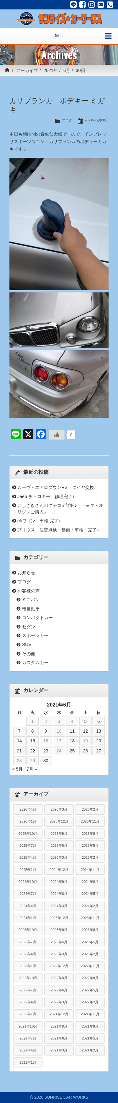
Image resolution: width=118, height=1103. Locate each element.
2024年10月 (28, 882)
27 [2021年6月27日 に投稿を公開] (98, 750)
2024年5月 (90, 893)
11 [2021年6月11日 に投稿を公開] (72, 731)
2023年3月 (59, 954)
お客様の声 (29, 590)
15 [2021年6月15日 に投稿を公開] (32, 740)
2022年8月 (90, 978)
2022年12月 (59, 966)
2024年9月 (59, 882)
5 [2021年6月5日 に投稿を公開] (85, 721)
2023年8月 (90, 930)
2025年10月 (28, 833)
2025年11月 (90, 821)
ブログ (67, 120)
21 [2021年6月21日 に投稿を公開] (19, 750)
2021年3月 (59, 1050)
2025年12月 (59, 821)
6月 (66, 70)
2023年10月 (28, 930)
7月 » (31, 769)
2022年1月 (28, 1014)
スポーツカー (35, 635)
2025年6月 (59, 845)
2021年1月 (28, 1062)
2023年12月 (59, 918)
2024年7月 (28, 893)
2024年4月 (28, 906)
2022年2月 (90, 1002)
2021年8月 (90, 1026)
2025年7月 (28, 845)
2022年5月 (90, 990)
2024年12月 (59, 870)
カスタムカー (35, 662)
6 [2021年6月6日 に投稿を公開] (99, 721)
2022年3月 (59, 1002)
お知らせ (26, 572)
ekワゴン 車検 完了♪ (39, 520)
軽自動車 (31, 608)
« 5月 (17, 769)
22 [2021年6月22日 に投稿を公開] (32, 750)
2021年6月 (59, 1038)
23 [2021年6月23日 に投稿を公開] (45, 750)
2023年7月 (28, 942)
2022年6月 (59, 990)
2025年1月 (28, 870)
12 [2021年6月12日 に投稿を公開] (85, 731)
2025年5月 (90, 845)
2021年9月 (59, 1026)
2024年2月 (90, 906)
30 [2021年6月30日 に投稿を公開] (45, 760)
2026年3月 (59, 809)
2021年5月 (90, 1038)
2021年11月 (90, 1014)
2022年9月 (59, 978)
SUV (26, 644)
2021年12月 (59, 1014)
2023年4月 (28, 954)
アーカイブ (27, 70)
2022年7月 (28, 990)
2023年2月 (90, 954)
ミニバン (31, 599)
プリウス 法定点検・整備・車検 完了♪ (58, 529)
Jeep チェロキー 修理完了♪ (46, 496)
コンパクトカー (37, 617)
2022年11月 (90, 966)
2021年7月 (28, 1038)
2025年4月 (28, 857)
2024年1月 (28, 918)
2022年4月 (28, 1002)
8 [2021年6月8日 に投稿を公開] (32, 731)
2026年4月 (28, 809)
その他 (28, 653)
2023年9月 (59, 930)
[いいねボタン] (57, 435)
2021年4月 (28, 1050)
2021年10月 (28, 1026)
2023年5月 (90, 942)
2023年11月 (90, 918)
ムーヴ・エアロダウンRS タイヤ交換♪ (56, 487)
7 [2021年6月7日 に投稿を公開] (19, 731)
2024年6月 (59, 893)
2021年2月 (90, 1050)
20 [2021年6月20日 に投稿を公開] (98, 740)
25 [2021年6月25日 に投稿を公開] (72, 750)
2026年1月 (28, 821)
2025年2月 (90, 857)
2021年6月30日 (96, 120)
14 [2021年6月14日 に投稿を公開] (19, 740)
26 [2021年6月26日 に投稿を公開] (85, 750)
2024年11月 (90, 870)
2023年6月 (59, 942)
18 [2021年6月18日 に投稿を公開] (72, 740)
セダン (28, 626)
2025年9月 (59, 833)
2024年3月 (59, 906)
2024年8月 (90, 882)
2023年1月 (28, 966)
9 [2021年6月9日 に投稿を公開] (46, 731)
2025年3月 (59, 857)
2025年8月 (90, 833)
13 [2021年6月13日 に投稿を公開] (98, 731)
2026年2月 (90, 809)
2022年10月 (28, 978)
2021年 (50, 70)
